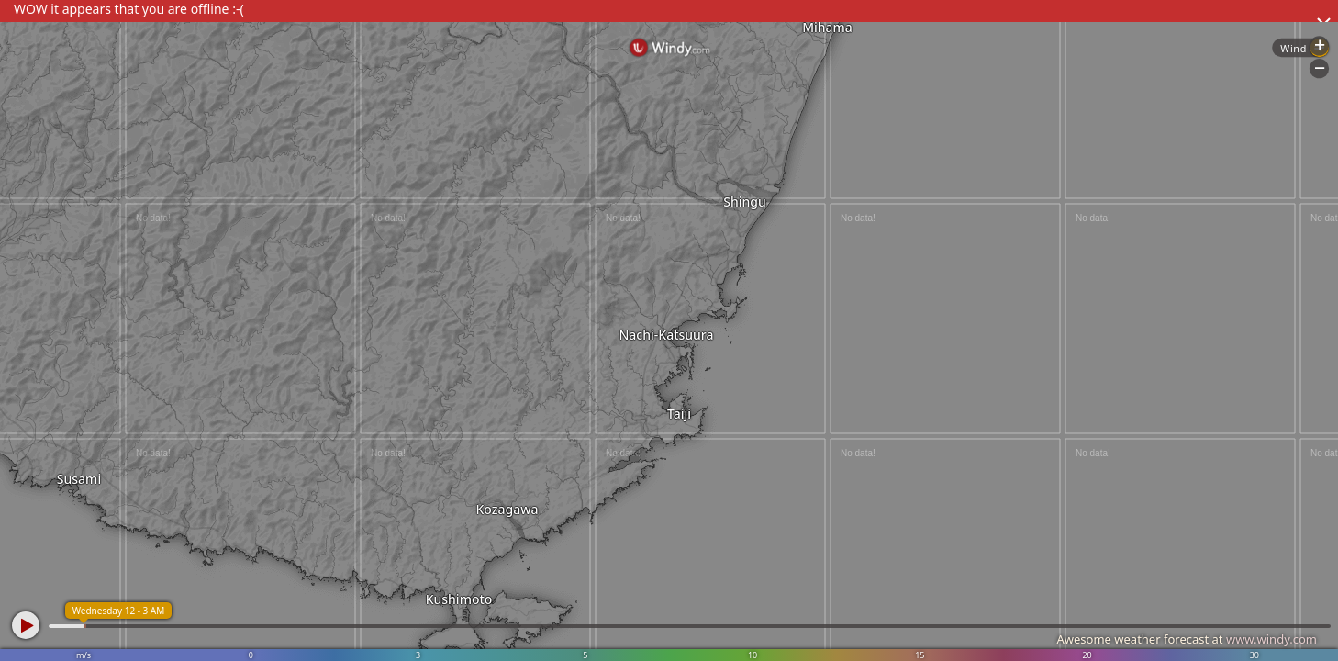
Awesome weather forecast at (1186, 639)
